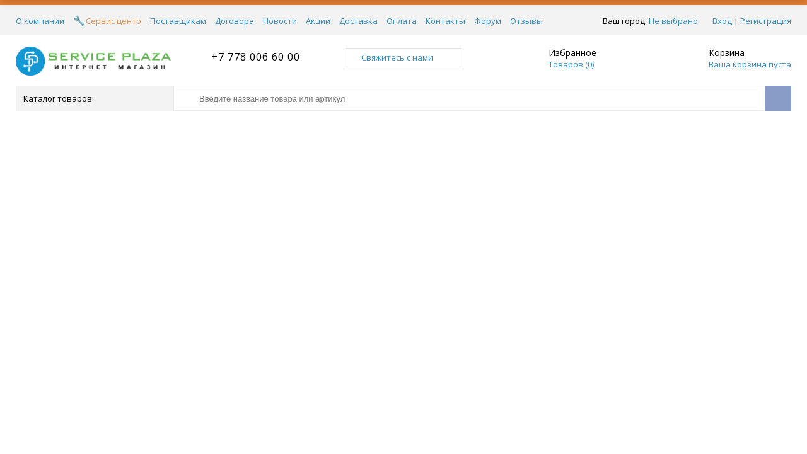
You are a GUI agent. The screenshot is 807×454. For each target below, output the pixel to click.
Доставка (358, 20)
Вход (722, 20)
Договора (234, 20)
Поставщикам (178, 20)
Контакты (445, 20)
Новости (280, 20)
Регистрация (765, 20)
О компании (40, 20)
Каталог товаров (93, 98)
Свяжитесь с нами (403, 57)
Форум (487, 20)
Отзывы (526, 20)
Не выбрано (673, 20)
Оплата (401, 20)
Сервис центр (113, 20)
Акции (318, 20)
